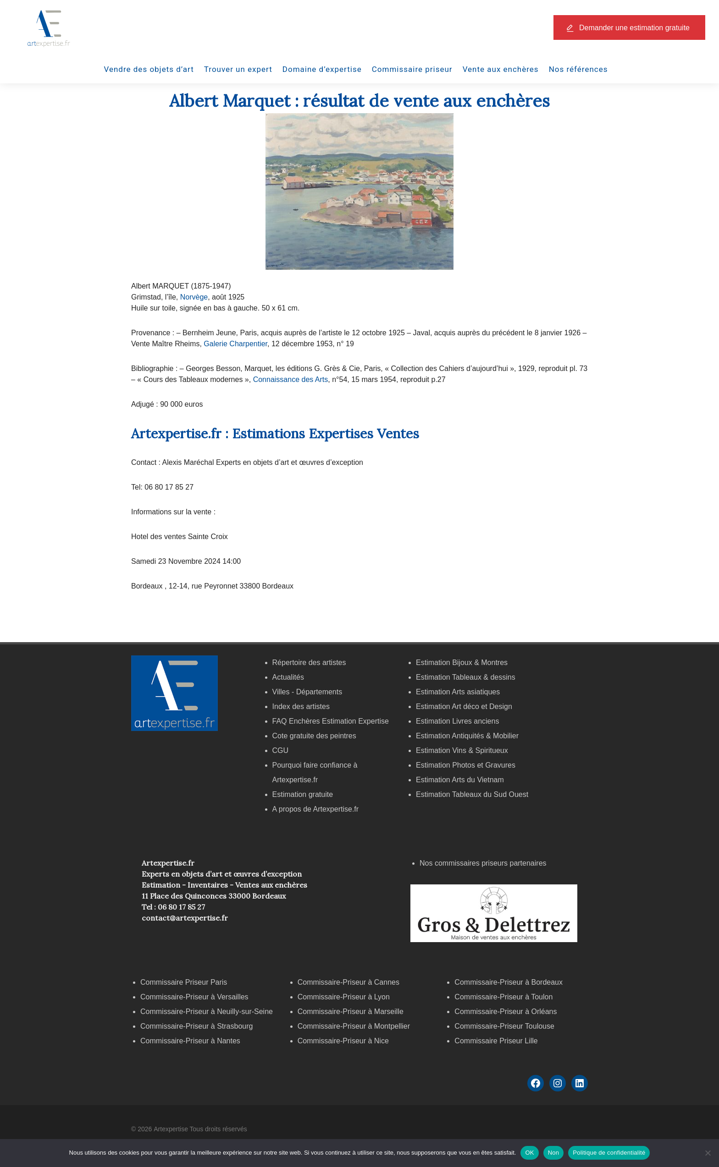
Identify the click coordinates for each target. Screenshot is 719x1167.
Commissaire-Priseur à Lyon (344, 997)
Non (553, 1152)
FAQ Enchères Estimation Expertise (330, 721)
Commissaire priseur (412, 69)
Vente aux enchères (501, 69)
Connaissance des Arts (289, 379)
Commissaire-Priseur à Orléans (505, 1011)
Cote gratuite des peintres (314, 736)
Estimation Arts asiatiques (458, 692)
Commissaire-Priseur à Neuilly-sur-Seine (206, 1011)
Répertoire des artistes (309, 662)
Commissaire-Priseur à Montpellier (354, 1026)
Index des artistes (301, 706)
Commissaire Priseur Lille (495, 1041)
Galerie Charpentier (235, 344)
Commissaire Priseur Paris (183, 982)
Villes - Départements (307, 692)
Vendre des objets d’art (149, 69)
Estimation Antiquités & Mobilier (467, 736)
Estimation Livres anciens (457, 721)
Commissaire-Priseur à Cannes (350, 982)
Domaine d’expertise (322, 69)
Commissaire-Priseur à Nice (343, 1041)
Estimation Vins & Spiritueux (462, 750)
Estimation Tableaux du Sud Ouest (472, 794)
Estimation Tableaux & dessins (465, 677)
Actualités (288, 677)
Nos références (578, 69)
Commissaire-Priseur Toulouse (504, 1026)
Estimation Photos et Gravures (465, 765)
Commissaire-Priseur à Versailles (194, 997)
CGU (280, 750)
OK (529, 1152)
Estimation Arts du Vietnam (460, 780)
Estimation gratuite (302, 794)
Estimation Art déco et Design (464, 706)
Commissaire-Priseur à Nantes (190, 1041)
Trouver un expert (238, 69)
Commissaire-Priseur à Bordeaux (508, 982)
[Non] (707, 1152)
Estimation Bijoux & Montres (462, 662)
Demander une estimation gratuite (634, 28)
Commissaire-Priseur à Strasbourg (197, 1026)
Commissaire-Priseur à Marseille (351, 1011)
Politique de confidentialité (609, 1152)
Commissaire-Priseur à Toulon (503, 997)
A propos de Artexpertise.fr (315, 809)
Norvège (193, 297)
